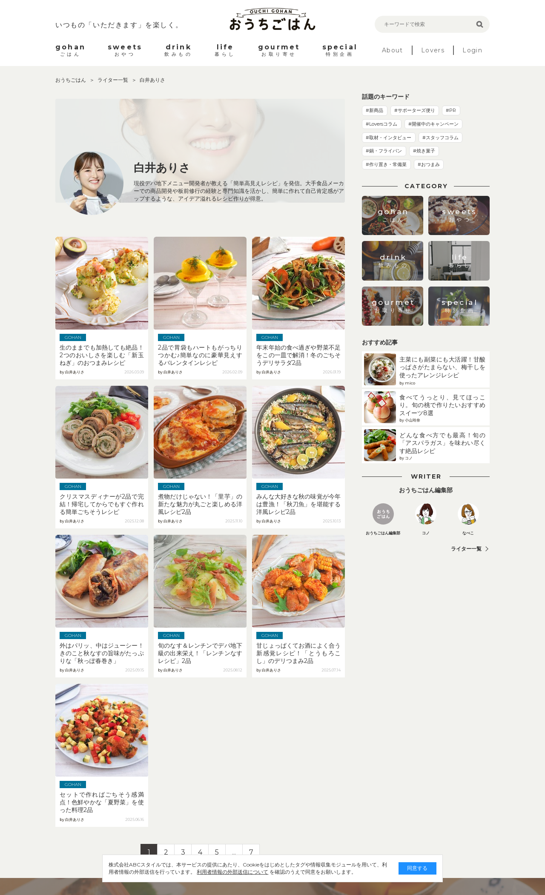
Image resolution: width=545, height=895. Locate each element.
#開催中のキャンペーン (433, 124)
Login (472, 50)
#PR (451, 110)
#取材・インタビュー (388, 138)
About (392, 50)
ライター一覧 (113, 80)
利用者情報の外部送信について (232, 872)
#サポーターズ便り (414, 110)
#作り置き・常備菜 (386, 164)
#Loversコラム (381, 124)
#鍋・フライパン (384, 151)
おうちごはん (71, 80)
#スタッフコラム (440, 138)
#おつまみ (429, 164)
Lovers (433, 50)
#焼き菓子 (424, 151)
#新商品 (374, 110)
